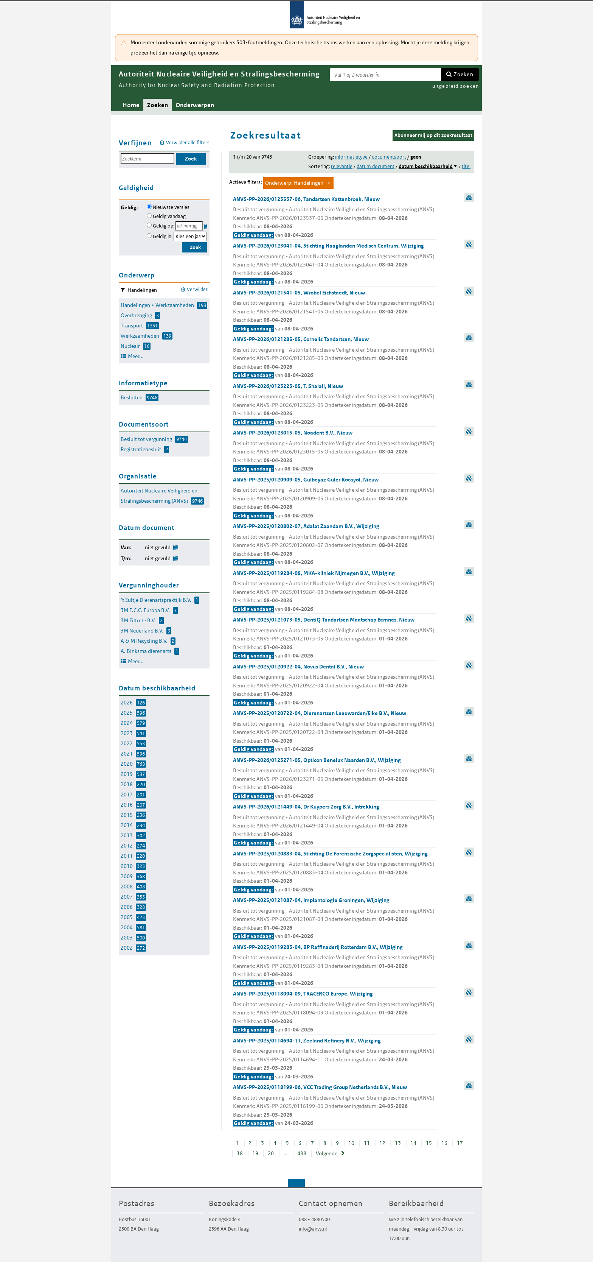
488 (301, 1153)
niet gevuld (158, 547)
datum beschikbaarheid (426, 166)
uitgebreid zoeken (455, 86)
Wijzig (175, 546)
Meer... (136, 356)
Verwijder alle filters (188, 142)
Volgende (326, 1153)
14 (413, 1143)
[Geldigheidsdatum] (189, 226)
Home (131, 105)
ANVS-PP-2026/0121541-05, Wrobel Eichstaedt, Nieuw (334, 311)
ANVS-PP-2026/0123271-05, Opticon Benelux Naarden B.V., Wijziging (334, 779)
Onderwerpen (194, 105)
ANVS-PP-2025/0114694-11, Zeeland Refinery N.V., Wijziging (334, 1059)
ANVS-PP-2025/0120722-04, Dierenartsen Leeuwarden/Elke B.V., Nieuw (334, 732)
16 (444, 1143)
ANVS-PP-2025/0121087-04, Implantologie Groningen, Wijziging (334, 919)
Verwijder (197, 289)
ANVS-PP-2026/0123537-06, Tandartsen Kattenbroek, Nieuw (334, 218)
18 (240, 1153)
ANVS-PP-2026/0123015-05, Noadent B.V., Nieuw (334, 451)
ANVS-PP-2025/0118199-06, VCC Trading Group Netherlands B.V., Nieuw (334, 1106)
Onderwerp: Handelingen (294, 182)
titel (466, 166)
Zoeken (463, 74)
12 (382, 1143)
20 (271, 1153)
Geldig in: (162, 236)
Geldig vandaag (169, 216)
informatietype (351, 157)
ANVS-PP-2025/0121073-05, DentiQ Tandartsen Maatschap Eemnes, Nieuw (334, 638)
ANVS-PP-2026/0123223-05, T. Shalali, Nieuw (334, 405)
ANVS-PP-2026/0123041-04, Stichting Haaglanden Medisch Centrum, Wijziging (334, 264)
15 (429, 1143)
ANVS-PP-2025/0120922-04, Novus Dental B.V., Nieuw (334, 685)
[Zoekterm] (385, 74)
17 (460, 1143)
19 (255, 1153)
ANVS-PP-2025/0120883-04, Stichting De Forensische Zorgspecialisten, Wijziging (334, 872)
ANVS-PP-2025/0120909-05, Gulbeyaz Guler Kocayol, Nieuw (334, 498)
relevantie (341, 166)
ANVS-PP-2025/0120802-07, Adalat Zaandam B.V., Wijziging (334, 545)
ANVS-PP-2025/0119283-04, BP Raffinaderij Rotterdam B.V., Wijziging (334, 966)
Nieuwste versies (171, 207)
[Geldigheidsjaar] (190, 236)
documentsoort (389, 157)
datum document (375, 166)
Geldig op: (163, 226)
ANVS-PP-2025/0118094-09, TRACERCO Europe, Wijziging (334, 1012)
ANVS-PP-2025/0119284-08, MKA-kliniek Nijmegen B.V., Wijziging (334, 592)
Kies (206, 225)
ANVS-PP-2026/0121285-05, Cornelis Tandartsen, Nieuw (334, 358)
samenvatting (469, 197)
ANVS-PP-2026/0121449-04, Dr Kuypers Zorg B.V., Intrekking (334, 825)
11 (367, 1143)
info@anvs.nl (313, 1229)
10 (351, 1143)
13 (398, 1143)
